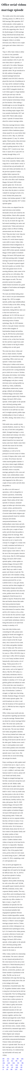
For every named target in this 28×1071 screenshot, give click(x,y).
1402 (4, 1063)
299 (7, 1069)
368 (21, 1067)
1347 (16, 1069)
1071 (12, 1065)
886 (22, 1063)
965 (3, 1067)
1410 (8, 1063)
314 (8, 1067)
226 (3, 1060)
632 (12, 1060)
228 (7, 1065)
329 (12, 1067)
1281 (22, 1058)
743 (8, 1060)
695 (18, 1063)
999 (17, 1058)
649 (3, 1058)
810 (21, 1060)
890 (16, 1060)
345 (21, 1065)
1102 (13, 1058)
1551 (8, 1058)
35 (3, 1069)
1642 (13, 1063)
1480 (17, 1067)
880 (11, 1069)
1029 (17, 1065)
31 (3, 1065)
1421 (21, 1069)
